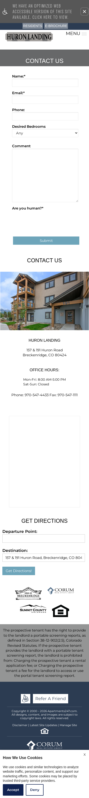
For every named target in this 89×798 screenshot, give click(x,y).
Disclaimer (19, 725)
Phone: (18, 110)
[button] (84, 11)
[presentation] (48, 220)
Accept (13, 790)
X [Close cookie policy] (85, 754)
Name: (18, 76)
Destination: (15, 550)
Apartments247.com (62, 711)
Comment (21, 146)
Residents (32, 26)
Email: (18, 92)
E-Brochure (56, 26)
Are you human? (27, 208)
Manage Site (68, 725)
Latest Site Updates (43, 725)
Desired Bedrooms (29, 126)
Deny (34, 790)
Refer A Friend (50, 698)
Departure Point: (19, 531)
